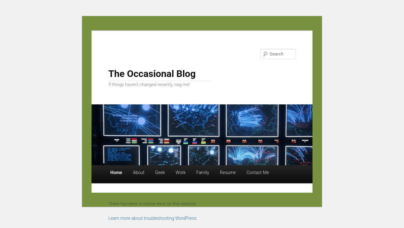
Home (116, 172)
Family (202, 172)
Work (180, 172)
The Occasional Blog (152, 73)
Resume (228, 172)
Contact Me (258, 172)
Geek (160, 172)
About (139, 172)
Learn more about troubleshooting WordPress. (152, 218)
